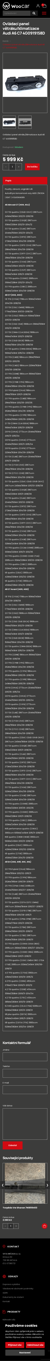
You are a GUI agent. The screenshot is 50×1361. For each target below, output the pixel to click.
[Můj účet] (38, 6)
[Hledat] (34, 13)
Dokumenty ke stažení (13, 1297)
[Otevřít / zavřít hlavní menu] (44, 13)
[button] (44, 1226)
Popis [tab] (8, 180)
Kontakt (6, 1301)
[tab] (25, 242)
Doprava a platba (11, 1284)
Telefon (6, 1066)
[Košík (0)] (44, 6)
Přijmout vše (14, 1345)
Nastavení (25, 1352)
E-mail (6, 1082)
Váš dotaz (7, 1105)
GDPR (5, 1293)
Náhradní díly (9, 1319)
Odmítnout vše (35, 1345)
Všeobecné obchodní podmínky (18, 1288)
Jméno (6, 1050)
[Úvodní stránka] (16, 6)
